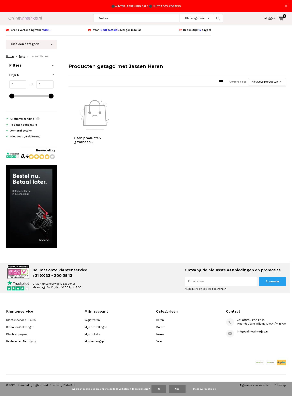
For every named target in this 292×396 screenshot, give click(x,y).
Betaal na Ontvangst (20, 327)
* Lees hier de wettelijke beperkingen (205, 288)
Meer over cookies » (204, 388)
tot (29, 84)
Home (10, 56)
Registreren (92, 320)
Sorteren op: (237, 81)
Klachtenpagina (16, 334)
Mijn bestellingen (95, 327)
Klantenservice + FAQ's (21, 320)
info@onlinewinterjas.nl (252, 331)
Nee (177, 388)
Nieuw (160, 334)
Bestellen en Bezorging (21, 341)
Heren (160, 320)
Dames (160, 327)
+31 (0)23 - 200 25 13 (251, 320)
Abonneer (272, 281)
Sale (159, 341)
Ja (159, 388)
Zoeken (218, 18)
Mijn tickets (92, 334)
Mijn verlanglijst (95, 341)
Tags (22, 56)
